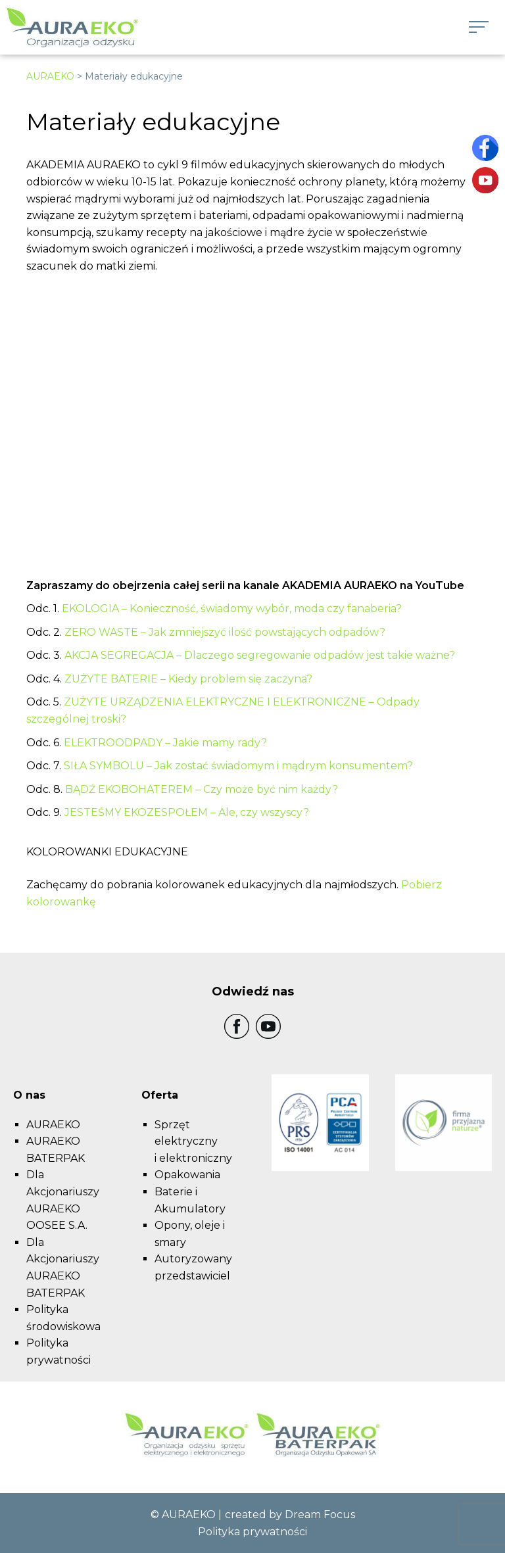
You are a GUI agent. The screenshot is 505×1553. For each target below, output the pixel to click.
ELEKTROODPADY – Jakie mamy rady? (165, 742)
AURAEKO (50, 76)
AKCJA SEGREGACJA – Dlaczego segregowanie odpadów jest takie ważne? (259, 655)
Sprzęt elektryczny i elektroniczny (193, 1141)
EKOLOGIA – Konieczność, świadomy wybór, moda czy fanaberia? (233, 608)
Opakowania (187, 1174)
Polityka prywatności (252, 1531)
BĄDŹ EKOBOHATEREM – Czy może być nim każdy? (201, 789)
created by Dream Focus (290, 1514)
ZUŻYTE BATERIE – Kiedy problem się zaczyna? (188, 679)
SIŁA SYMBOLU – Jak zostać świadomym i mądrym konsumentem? (238, 765)
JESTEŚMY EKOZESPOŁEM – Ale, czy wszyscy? (186, 812)
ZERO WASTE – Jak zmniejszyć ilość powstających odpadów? (224, 632)
